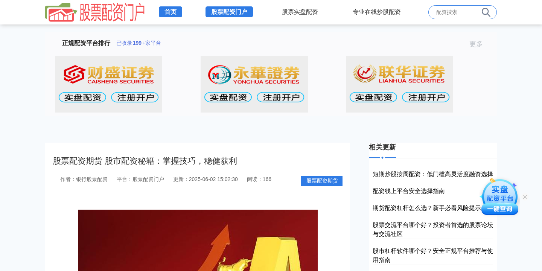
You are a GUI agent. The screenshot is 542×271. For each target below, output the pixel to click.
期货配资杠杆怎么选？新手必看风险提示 (427, 208)
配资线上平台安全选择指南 (409, 191)
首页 (170, 12)
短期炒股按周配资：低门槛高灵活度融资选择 (433, 174)
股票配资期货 (322, 181)
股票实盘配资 (300, 12)
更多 (479, 44)
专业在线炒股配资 (377, 12)
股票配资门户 (229, 12)
